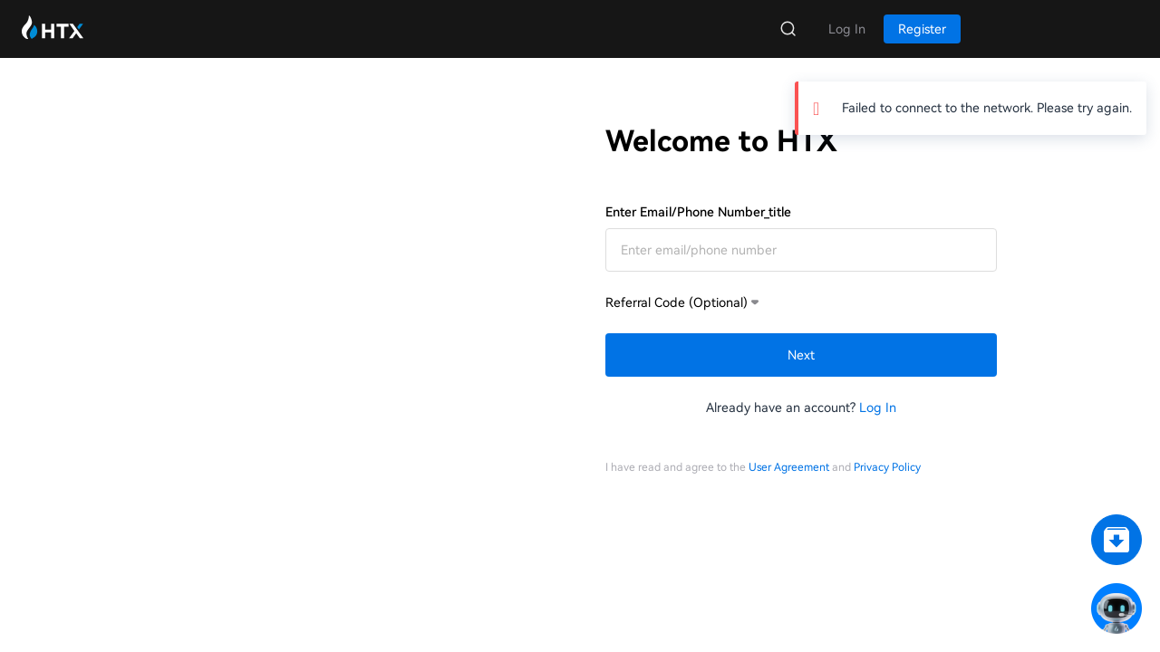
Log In (877, 407)
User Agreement (789, 467)
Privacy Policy (887, 467)
